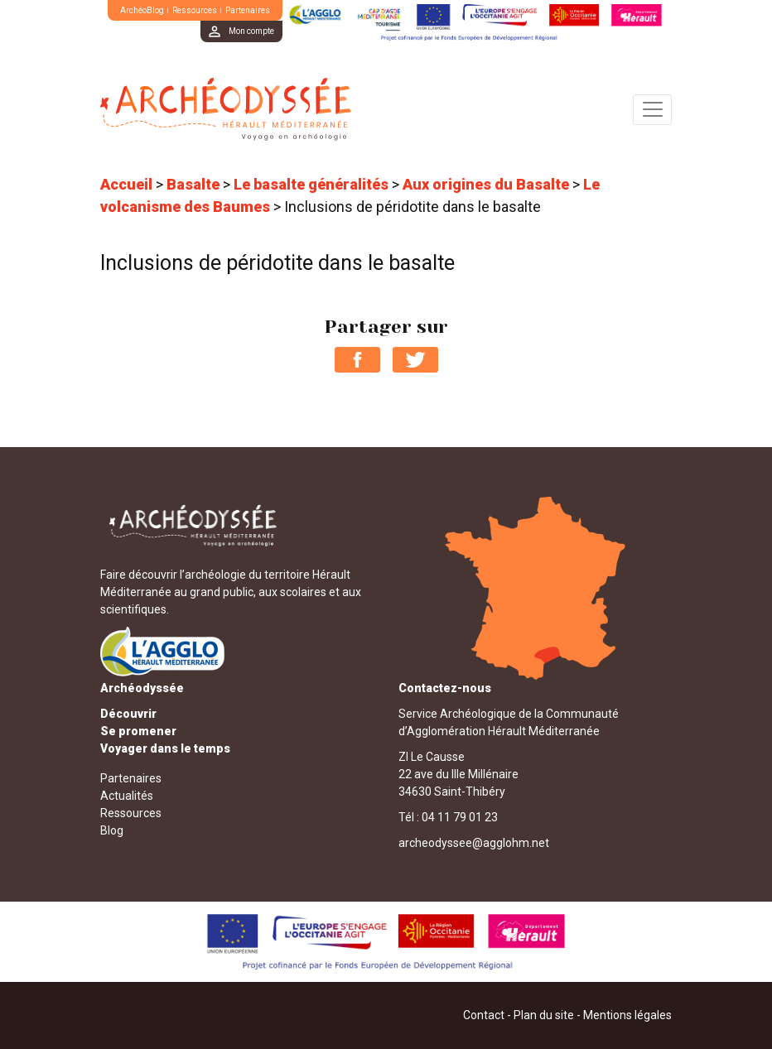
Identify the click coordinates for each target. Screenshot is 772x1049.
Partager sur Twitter (415, 360)
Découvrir (128, 713)
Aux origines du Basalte (486, 184)
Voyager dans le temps (165, 748)
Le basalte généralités (311, 184)
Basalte (193, 184)
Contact (483, 1015)
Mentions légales (627, 1015)
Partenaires (247, 10)
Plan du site (544, 1015)
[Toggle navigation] (652, 109)
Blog (111, 830)
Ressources (194, 10)
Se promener (138, 731)
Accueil (126, 184)
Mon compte (251, 31)
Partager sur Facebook (357, 360)
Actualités (126, 795)
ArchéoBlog (142, 10)
